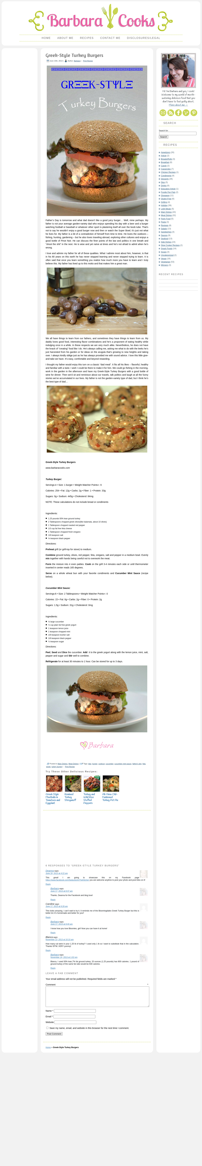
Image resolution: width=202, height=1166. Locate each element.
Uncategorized (167, 255)
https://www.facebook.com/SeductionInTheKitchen (67, 980)
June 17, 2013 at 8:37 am (61, 991)
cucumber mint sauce (122, 864)
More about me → (178, 105)
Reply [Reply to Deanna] (48, 985)
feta (144, 864)
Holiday (164, 205)
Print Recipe (88, 61)
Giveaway (165, 195)
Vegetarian (165, 262)
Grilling (164, 202)
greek (48, 867)
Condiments (166, 176)
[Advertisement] (19, 98)
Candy (164, 166)
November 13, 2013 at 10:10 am (60, 1040)
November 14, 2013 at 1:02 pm (63, 1058)
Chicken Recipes (168, 172)
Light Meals (166, 209)
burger (94, 864)
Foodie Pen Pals (168, 192)
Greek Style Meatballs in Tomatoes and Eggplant (54, 897)
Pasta (163, 222)
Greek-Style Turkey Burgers (74, 55)
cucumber (110, 864)
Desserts (165, 179)
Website (50, 1126)
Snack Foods (166, 248)
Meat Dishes (74, 864)
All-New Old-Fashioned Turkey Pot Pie (111, 896)
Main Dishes (63, 864)
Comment (97, 1085)
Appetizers (165, 152)
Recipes (87, 38)
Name (49, 1115)
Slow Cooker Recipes (170, 245)
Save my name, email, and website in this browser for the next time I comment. (89, 1132)
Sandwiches (166, 232)
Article (163, 156)
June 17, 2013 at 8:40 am (61, 1025)
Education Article (168, 189)
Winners (164, 265)
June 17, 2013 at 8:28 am (57, 1007)
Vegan (163, 259)
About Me (65, 38)
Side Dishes (166, 242)
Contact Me (110, 38)
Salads (164, 229)
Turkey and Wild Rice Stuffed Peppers (92, 897)
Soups (163, 252)
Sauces (164, 235)
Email (49, 1121)
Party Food (166, 219)
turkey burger (57, 867)
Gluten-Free (166, 199)
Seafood (164, 238)
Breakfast (165, 162)
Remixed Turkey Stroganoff (73, 896)
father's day (137, 864)
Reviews (164, 225)
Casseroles (166, 169)
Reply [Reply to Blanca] (48, 1051)
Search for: (163, 130)
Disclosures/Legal (143, 38)
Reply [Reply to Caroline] (48, 1018)
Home (46, 38)
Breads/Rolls (166, 159)
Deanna (50, 971)
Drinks (163, 185)
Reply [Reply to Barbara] (53, 1000)
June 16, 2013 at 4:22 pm (57, 974)
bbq (89, 864)
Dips (163, 182)
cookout (101, 864)
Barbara (77, 61)
